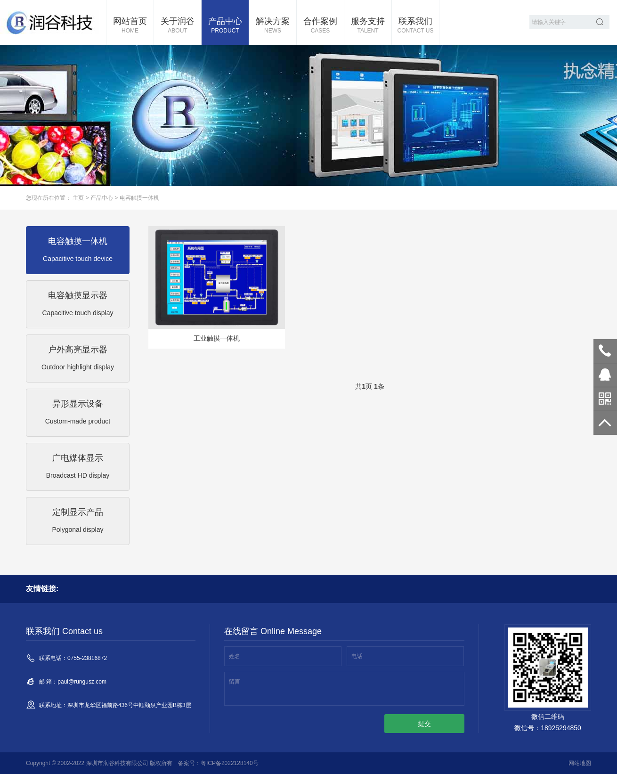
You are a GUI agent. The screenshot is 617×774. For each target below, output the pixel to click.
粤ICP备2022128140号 (230, 763)
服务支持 (367, 25)
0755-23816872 (605, 351)
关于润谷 (177, 25)
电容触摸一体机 (139, 198)
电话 (357, 656)
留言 (234, 681)
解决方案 (272, 25)
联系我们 (415, 25)
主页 (78, 198)
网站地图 (579, 763)
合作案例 (320, 25)
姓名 (234, 656)
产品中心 (225, 25)
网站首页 (130, 25)
